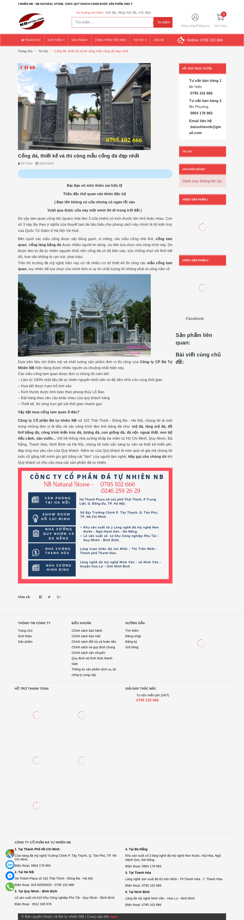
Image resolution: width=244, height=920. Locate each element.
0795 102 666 (147, 700)
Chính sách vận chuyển (88, 652)
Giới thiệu (56, 40)
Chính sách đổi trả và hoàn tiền (94, 641)
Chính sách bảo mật (86, 636)
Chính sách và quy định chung (93, 647)
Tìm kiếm (132, 630)
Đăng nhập (188, 25)
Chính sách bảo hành (87, 630)
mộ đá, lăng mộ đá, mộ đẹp (128, 12)
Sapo (114, 916)
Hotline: (205, 40)
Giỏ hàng (131, 647)
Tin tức (140, 40)
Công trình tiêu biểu (111, 40)
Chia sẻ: (24, 597)
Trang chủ (31, 40)
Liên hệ (158, 40)
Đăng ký (203, 25)
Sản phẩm (80, 40)
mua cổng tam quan (49, 412)
